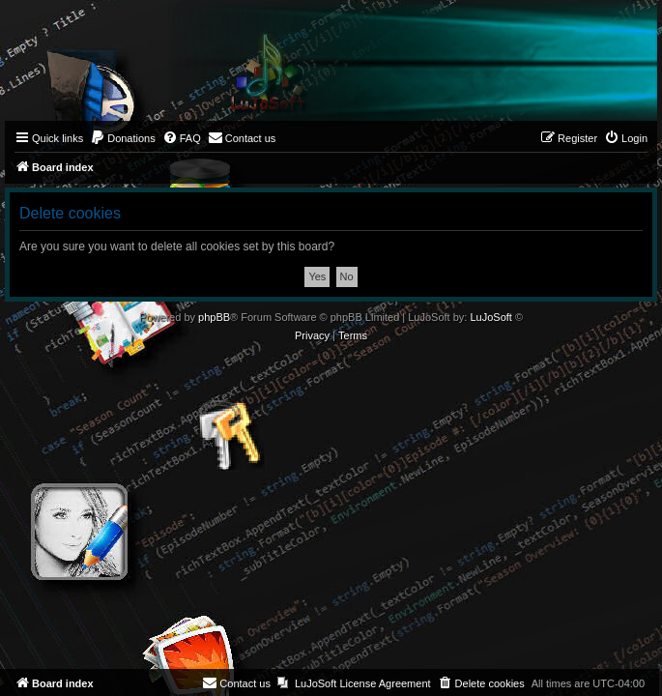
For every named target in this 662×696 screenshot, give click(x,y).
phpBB (214, 317)
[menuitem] (123, 138)
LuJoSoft (490, 317)
